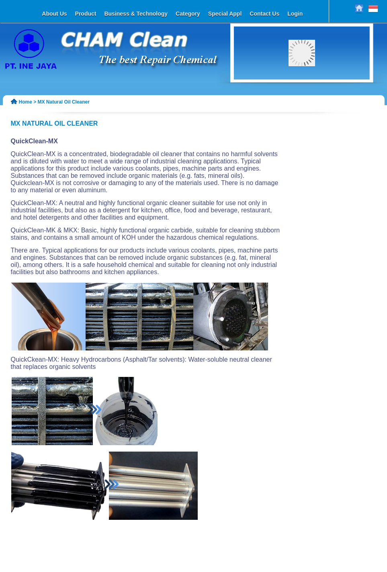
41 (340, 102)
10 (323, 92)
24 (323, 97)
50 (311, 106)
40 (334, 102)
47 (295, 106)
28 (345, 97)
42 (345, 102)
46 (289, 106)
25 (328, 97)
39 (328, 102)
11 (328, 92)
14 (345, 92)
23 (317, 97)
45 (283, 106)
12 (334, 92)
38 (323, 102)
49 (306, 106)
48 (300, 106)
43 (272, 106)
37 (317, 102)
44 (278, 106)
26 (334, 97)
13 (340, 92)
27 (340, 97)
